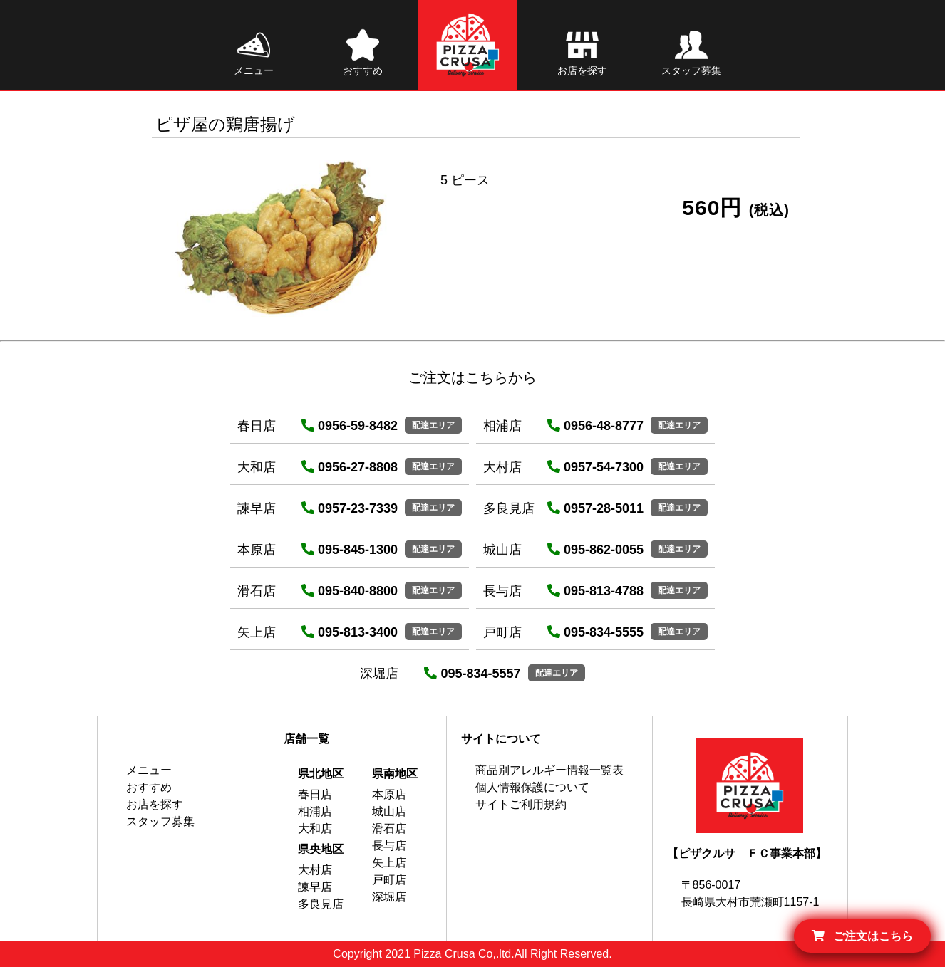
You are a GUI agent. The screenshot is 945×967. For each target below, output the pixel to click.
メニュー (149, 770)
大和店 (315, 828)
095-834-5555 (595, 632)
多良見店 (321, 904)
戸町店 (389, 880)
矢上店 (389, 863)
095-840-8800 (349, 591)
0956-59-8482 (349, 426)
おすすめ (149, 787)
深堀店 (389, 897)
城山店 (389, 811)
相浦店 (315, 811)
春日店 (315, 794)
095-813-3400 (349, 632)
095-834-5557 (472, 674)
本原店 (389, 794)
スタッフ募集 (160, 821)
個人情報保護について (532, 787)
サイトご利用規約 (521, 804)
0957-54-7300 (595, 467)
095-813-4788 (595, 591)
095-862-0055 (595, 550)
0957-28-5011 (595, 508)
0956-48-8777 (595, 426)
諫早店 (315, 887)
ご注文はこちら (862, 936)
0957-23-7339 (349, 508)
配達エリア (433, 425)
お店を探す (154, 804)
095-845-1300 (349, 550)
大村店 (315, 870)
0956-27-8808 (349, 467)
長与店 (389, 846)
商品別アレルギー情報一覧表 (549, 770)
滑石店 (389, 828)
